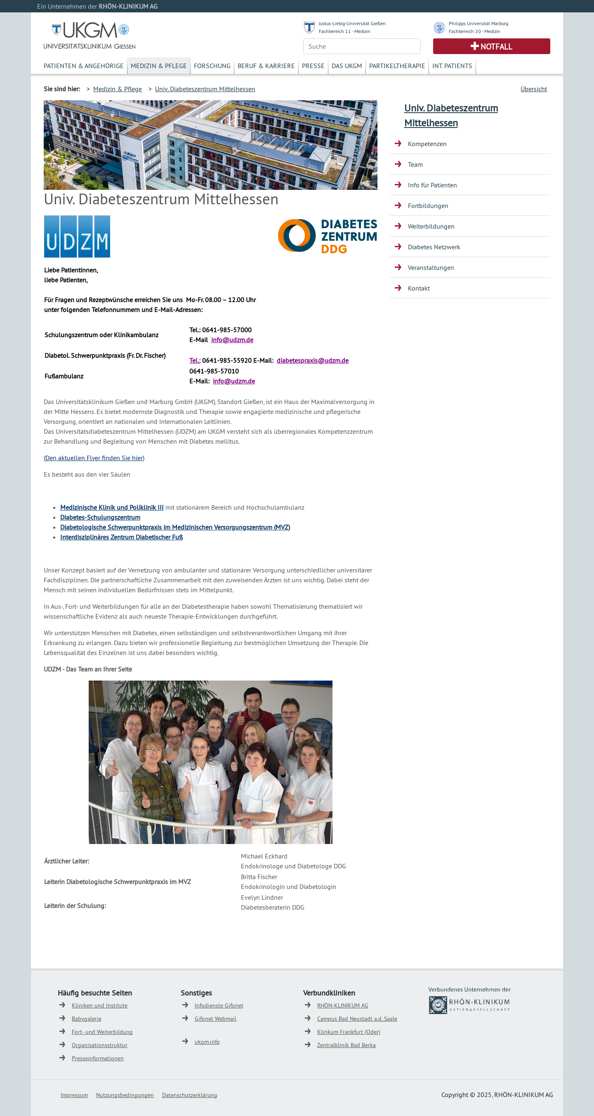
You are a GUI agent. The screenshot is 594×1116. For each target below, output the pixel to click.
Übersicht (534, 89)
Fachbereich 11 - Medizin (344, 31)
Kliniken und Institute (99, 1005)
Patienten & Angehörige (84, 65)
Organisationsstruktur (99, 1045)
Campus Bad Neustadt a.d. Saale (357, 1018)
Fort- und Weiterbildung (102, 1032)
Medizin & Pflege (159, 65)
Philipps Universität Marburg (478, 23)
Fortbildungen (428, 205)
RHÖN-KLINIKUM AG (342, 1005)
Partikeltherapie (397, 65)
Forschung (212, 65)
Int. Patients (452, 65)
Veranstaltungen (431, 267)
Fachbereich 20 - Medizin (474, 31)
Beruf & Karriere (266, 65)
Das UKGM (347, 65)
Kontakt (419, 288)
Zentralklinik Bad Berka (346, 1045)
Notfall (496, 47)
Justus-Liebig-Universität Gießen (352, 23)
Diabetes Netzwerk (434, 247)
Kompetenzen (427, 144)
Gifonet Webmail (215, 1018)
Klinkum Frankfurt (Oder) (348, 1032)
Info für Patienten (432, 185)
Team (415, 164)
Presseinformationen (98, 1058)
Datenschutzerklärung (189, 1095)
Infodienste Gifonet (219, 1005)
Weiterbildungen (431, 226)
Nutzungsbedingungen (125, 1095)
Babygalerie (86, 1018)
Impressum (74, 1095)
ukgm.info (207, 1041)
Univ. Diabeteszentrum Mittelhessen (205, 89)
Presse (313, 65)
